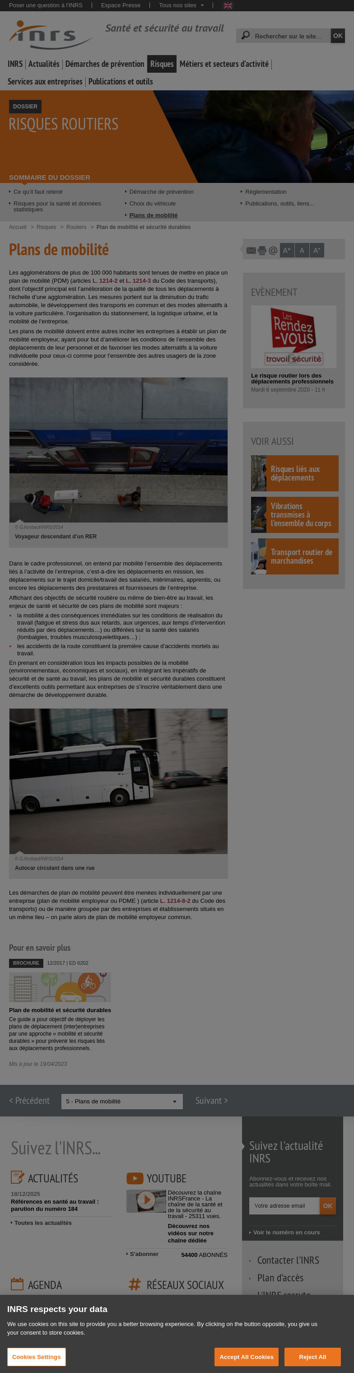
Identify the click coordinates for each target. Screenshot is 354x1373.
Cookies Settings (36, 1362)
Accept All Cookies (246, 1362)
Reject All (312, 1362)
